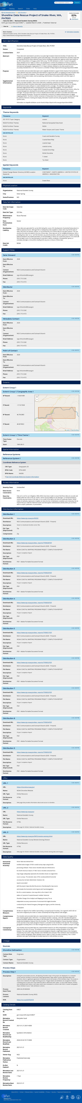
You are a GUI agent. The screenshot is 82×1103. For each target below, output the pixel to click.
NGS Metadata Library (9, 12)
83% (73, 15)
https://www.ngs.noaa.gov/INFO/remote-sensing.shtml (34, 836)
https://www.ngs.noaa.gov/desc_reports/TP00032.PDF (34, 662)
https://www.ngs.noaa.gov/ (25, 812)
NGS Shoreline (22, 12)
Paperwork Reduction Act (64, 1092)
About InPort (14, 1092)
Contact (22, 1092)
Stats (28, 8)
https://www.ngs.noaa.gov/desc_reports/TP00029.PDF (34, 573)
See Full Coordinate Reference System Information (22, 477)
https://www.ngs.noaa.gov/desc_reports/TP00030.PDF (34, 603)
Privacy (48, 1092)
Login (4, 8)
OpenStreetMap (75, 430)
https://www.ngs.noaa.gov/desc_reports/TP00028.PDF (34, 543)
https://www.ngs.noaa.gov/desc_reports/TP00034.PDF (34, 722)
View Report (75, 19)
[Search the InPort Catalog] (63, 3)
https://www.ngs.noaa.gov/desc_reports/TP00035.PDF (34, 752)
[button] (37, 397)
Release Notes (29, 1092)
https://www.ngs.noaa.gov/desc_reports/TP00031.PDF (34, 633)
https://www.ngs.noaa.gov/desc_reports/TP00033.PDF (34, 692)
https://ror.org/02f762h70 (25, 1000)
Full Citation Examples (73, 32)
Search (20, 8)
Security (54, 1092)
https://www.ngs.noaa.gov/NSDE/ (27, 518)
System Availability (39, 1092)
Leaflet (67, 430)
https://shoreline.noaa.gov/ (26, 787)
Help (35, 8)
